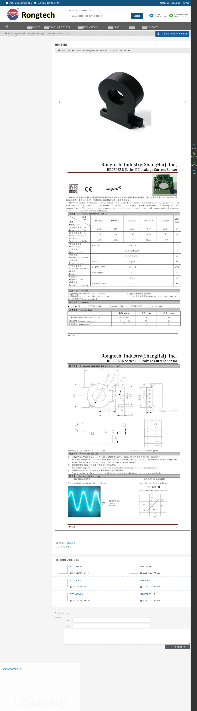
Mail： (108, 626)
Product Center (111, 50)
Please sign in (66, 613)
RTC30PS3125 (147, 594)
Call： (108, 620)
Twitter (185, 3)
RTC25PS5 (145, 580)
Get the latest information (171, 34)
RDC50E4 (66, 547)
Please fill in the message (24, 143)
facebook (163, 3)
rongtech (31, 14)
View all (24, 201)
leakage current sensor (94, 50)
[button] (186, 102)
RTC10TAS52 (76, 566)
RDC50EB (70, 543)
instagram (175, 3)
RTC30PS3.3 (76, 594)
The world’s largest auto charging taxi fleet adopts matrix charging (33, 183)
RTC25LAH (75, 580)
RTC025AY (145, 566)
